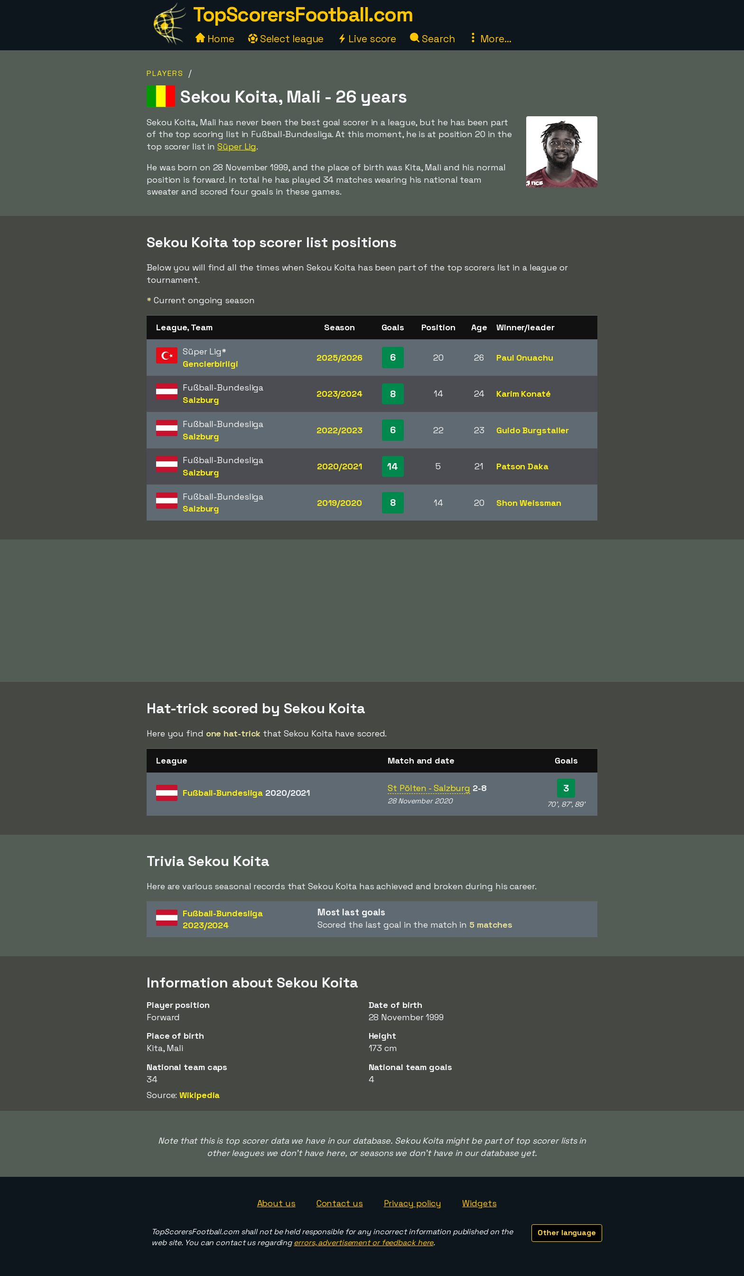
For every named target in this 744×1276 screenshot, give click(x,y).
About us (276, 1203)
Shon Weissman (528, 502)
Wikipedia (199, 1095)
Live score (366, 38)
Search (432, 38)
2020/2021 (339, 466)
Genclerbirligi (210, 363)
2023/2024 (339, 393)
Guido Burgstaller (532, 430)
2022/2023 (339, 430)
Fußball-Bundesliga (246, 792)
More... (489, 38)
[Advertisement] (372, 610)
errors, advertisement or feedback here (363, 1243)
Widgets (479, 1203)
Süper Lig (236, 146)
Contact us (339, 1203)
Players (165, 73)
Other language (567, 1233)
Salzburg (201, 399)
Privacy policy (413, 1203)
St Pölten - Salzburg (429, 787)
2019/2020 (339, 502)
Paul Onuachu (524, 357)
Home (214, 38)
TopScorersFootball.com (302, 14)
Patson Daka (522, 466)
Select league (286, 38)
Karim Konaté (523, 393)
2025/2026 (339, 357)
